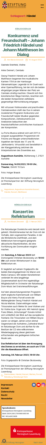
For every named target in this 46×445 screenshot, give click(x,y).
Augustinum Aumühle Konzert (27, 189)
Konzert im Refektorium (23, 214)
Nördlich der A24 (22, 205)
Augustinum (9, 189)
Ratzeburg (8, 377)
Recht (4, 395)
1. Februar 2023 (35, 221)
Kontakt (5, 388)
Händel (7, 192)
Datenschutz (7, 391)
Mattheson (22, 192)
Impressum (7, 384)
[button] (4, 441)
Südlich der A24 (23, 29)
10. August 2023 (35, 60)
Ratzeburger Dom (21, 377)
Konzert (14, 192)
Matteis (32, 374)
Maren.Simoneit (17, 60)
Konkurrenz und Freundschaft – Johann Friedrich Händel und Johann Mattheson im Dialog (23, 45)
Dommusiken (9, 374)
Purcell (39, 374)
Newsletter (6, 398)
